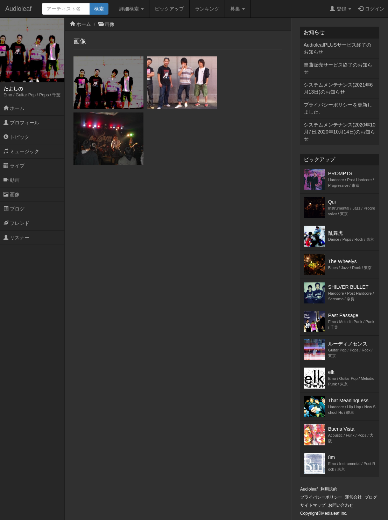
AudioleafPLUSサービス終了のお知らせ (337, 48)
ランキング (207, 9)
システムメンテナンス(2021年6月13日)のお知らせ (338, 88)
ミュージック (21, 151)
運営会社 (353, 497)
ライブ (13, 166)
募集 (237, 9)
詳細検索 (131, 9)
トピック (16, 137)
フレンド (16, 223)
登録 (340, 9)
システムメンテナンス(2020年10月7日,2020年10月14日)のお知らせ (339, 132)
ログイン (371, 9)
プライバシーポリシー (321, 497)
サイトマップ (312, 505)
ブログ (13, 209)
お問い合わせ (340, 505)
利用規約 (328, 489)
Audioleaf (18, 8)
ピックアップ (169, 9)
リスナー (16, 237)
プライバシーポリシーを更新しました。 (338, 108)
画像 (11, 194)
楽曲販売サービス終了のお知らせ (338, 68)
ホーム (13, 108)
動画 (11, 180)
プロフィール (21, 122)
